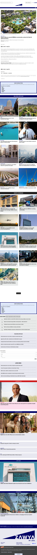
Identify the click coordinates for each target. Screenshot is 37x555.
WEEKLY (3, 88)
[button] (18, 550)
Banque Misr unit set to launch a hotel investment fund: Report (7, 119)
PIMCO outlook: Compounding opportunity (7, 449)
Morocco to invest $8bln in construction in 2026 (27, 187)
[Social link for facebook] (33, 2)
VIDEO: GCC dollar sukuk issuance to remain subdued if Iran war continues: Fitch (8, 283)
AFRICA (3, 91)
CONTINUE (18, 554)
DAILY (2, 87)
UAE (1, 73)
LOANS (20, 207)
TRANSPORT (21, 163)
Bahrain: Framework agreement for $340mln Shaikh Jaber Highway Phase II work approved (27, 165)
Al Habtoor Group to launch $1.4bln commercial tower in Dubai (27, 142)
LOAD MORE (18, 293)
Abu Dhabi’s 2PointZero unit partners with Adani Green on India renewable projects (27, 246)
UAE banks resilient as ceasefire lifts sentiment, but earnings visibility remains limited (8, 210)
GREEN (3, 89)
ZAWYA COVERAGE (18, 193)
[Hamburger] (35, 7)
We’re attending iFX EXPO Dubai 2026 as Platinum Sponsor (11, 454)
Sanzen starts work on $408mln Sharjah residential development (7, 188)
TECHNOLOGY (2, 433)
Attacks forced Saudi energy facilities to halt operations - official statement (15, 321)
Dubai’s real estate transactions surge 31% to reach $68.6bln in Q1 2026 (12, 344)
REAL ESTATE (10, 73)
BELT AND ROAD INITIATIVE (4, 513)
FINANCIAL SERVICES (3, 207)
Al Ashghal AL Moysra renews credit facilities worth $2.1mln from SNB (26, 228)
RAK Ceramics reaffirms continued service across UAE (9, 370)
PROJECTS (3, 90)
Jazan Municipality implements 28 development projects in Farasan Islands (8, 142)
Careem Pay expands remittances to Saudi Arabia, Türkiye (10, 368)
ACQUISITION (2, 402)
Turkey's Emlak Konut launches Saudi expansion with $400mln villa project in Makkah (27, 119)
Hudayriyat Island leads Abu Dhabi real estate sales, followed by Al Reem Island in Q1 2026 (15, 341)
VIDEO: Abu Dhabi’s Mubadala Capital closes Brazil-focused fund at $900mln (8, 246)
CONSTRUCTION (5, 73)
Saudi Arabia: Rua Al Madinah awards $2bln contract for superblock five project (8, 165)
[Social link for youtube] (36, 2)
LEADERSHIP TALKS (18, 381)
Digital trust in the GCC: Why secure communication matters (12, 434)
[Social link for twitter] (32, 2)
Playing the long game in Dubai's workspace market (9, 443)
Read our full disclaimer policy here (25, 76)
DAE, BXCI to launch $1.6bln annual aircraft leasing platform (7, 228)
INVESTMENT (2, 448)
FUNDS (1, 117)
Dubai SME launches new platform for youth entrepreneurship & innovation (12, 373)
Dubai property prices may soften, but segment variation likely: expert (11, 336)
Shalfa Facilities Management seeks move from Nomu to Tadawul (27, 264)
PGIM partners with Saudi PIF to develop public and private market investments (8, 264)
